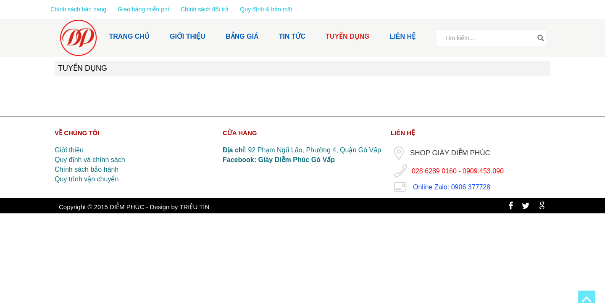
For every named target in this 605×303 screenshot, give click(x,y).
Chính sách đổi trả (205, 9)
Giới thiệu (69, 150)
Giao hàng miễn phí (144, 9)
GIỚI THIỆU (187, 36)
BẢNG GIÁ (242, 36)
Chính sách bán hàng (79, 9)
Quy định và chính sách (90, 159)
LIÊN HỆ (403, 36)
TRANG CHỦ (129, 36)
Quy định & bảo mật (266, 9)
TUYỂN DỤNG (348, 36)
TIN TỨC (292, 36)
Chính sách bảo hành (86, 169)
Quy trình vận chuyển (86, 179)
